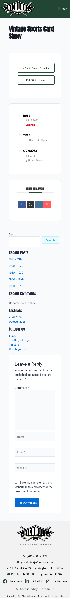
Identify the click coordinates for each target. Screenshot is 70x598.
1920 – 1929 (16, 265)
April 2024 (15, 317)
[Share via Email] (47, 204)
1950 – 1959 (16, 286)
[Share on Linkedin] (39, 204)
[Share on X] (30, 204)
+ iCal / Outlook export (36, 80)
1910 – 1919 (15, 259)
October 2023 (17, 321)
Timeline (14, 344)
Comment (22, 388)
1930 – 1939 (16, 272)
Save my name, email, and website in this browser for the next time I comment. (34, 487)
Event (30, 155)
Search (13, 234)
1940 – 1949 (16, 279)
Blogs (12, 335)
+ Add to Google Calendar (36, 68)
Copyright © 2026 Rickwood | (22, 596)
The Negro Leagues (20, 340)
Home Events (35, 160)
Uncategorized (18, 349)
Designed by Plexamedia (50, 596)
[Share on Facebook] (22, 204)
